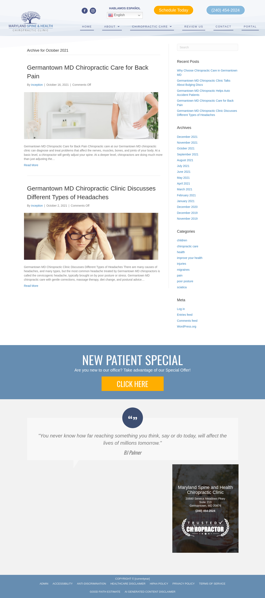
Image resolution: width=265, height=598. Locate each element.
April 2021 (183, 183)
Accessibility (63, 583)
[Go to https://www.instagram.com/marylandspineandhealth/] (93, 11)
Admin (44, 583)
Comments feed (187, 320)
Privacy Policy (184, 583)
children (182, 240)
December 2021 (187, 136)
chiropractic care (187, 246)
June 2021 (184, 171)
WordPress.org (186, 326)
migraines (183, 269)
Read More (31, 165)
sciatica (182, 287)
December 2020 (187, 206)
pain (179, 275)
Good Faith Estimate (105, 591)
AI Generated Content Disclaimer (150, 591)
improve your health (190, 258)
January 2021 (186, 201)
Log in (181, 309)
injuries (181, 263)
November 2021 (187, 142)
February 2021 (186, 195)
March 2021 (184, 189)
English (116, 15)
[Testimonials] (132, 433)
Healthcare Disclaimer (128, 583)
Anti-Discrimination (91, 583)
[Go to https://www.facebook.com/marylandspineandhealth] (85, 11)
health (181, 252)
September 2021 (188, 154)
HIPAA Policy (159, 583)
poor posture (185, 281)
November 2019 (187, 218)
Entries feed (185, 314)
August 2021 (185, 160)
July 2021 (183, 166)
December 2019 (187, 212)
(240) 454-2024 (205, 510)
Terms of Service (212, 583)
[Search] (207, 47)
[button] (133, 383)
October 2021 (186, 148)
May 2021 (183, 177)
